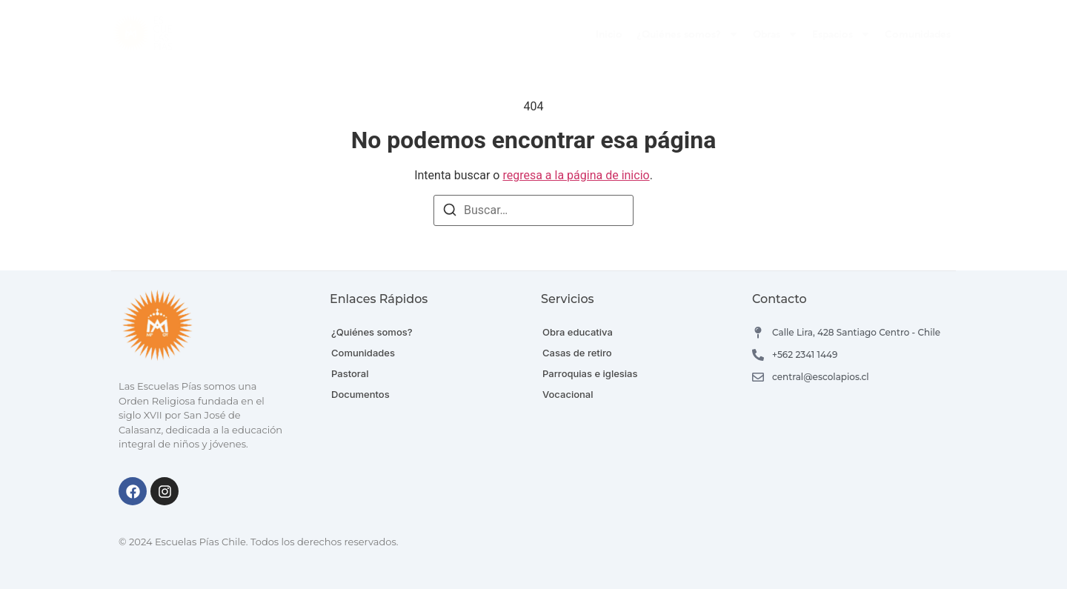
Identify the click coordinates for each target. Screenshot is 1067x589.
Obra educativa (577, 332)
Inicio (609, 34)
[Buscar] (450, 212)
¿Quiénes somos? (687, 34)
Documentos (360, 394)
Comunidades (918, 34)
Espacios (841, 34)
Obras (775, 34)
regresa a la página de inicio (575, 175)
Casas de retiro (577, 353)
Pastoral (349, 373)
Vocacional (568, 394)
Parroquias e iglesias (589, 373)
